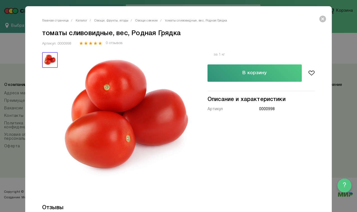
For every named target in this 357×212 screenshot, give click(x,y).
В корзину (254, 73)
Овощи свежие (146, 20)
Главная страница (55, 20)
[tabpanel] (126, 118)
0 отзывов (114, 43)
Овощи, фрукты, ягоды (111, 20)
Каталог (81, 20)
